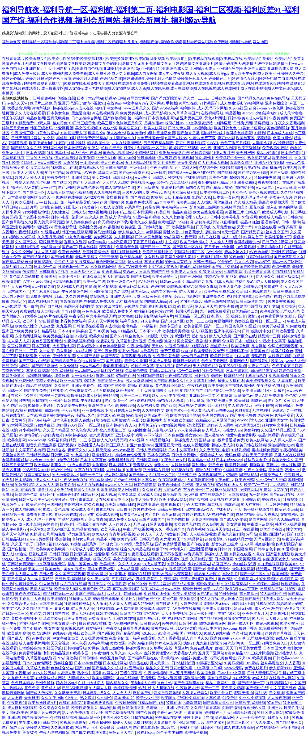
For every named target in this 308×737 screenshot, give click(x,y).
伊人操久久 (265, 277)
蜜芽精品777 (238, 653)
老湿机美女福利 (73, 321)
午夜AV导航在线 (74, 480)
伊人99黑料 (70, 410)
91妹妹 (226, 396)
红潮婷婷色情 (30, 648)
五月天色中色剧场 (219, 247)
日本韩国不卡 (18, 291)
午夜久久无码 (255, 470)
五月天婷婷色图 (274, 504)
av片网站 (43, 282)
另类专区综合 (170, 326)
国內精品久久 (117, 683)
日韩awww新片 (172, 282)
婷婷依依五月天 (168, 643)
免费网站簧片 (146, 153)
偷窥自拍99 (245, 514)
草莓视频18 (263, 123)
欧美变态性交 (26, 326)
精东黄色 (60, 123)
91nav (55, 291)
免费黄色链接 (136, 371)
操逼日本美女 (209, 628)
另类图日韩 (251, 391)
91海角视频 (41, 108)
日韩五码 (253, 212)
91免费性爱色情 (150, 138)
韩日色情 (170, 599)
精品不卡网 (105, 539)
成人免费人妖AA (123, 519)
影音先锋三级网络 (204, 207)
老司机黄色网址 (223, 658)
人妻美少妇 (261, 143)
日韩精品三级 (271, 589)
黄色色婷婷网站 (28, 594)
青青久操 (61, 609)
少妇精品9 (83, 192)
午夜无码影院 (161, 168)
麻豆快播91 (125, 391)
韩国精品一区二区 (190, 316)
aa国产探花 (110, 356)
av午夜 (206, 148)
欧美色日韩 (244, 480)
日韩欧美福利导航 (70, 579)
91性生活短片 (273, 391)
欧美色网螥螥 (169, 485)
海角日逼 (61, 376)
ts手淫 (173, 391)
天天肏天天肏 (218, 569)
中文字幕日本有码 (30, 450)
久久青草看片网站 (201, 381)
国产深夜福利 (39, 420)
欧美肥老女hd (40, 143)
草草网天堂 (107, 173)
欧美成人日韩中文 (155, 609)
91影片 (259, 554)
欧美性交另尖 (89, 227)
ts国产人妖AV (176, 138)
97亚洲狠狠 (228, 306)
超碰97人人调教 (220, 425)
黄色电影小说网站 (170, 386)
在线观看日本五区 (114, 500)
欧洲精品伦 (233, 376)
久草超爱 (213, 698)
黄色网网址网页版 (111, 262)
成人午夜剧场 (111, 163)
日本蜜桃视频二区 (215, 192)
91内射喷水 (295, 326)
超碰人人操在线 (231, 381)
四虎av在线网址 (127, 480)
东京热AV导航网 (192, 405)
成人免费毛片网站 (34, 643)
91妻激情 (133, 470)
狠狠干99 (159, 549)
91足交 (160, 618)
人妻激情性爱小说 (169, 722)
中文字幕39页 (229, 613)
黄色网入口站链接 (24, 277)
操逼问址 (67, 524)
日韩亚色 (9, 366)
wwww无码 (233, 668)
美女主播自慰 (164, 163)
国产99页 (18, 405)
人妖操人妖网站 (60, 192)
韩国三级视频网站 (219, 301)
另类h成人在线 (143, 683)
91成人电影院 (79, 465)
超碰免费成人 (271, 475)
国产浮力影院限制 (166, 98)
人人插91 (204, 202)
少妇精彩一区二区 (152, 148)
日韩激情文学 (133, 708)
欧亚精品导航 (131, 257)
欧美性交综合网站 (185, 415)
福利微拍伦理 (194, 678)
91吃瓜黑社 (24, 202)
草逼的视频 (153, 262)
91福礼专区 (58, 391)
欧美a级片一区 (156, 415)
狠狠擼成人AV (211, 455)
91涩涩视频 (106, 490)
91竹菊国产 (209, 103)
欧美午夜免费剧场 (219, 291)
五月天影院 (195, 400)
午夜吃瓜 (113, 628)
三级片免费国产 (152, 519)
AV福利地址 (202, 128)
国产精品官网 (210, 618)
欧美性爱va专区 (64, 500)
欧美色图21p (110, 529)
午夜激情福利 (138, 346)
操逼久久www (151, 569)
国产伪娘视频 (114, 118)
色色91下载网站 (214, 361)
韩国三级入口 (117, 445)
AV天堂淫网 (196, 504)
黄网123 (272, 465)
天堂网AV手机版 (163, 103)
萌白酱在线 (138, 663)
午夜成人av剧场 (260, 524)
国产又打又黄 (279, 400)
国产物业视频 (62, 257)
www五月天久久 (136, 108)
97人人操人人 (190, 291)
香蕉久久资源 (75, 242)
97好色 (45, 356)
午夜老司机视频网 (138, 529)
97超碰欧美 (67, 658)
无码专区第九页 (267, 539)
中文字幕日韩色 (283, 688)
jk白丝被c (145, 618)
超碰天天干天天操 (257, 455)
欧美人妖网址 (155, 128)
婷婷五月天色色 (15, 128)
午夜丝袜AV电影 (270, 386)
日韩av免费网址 (170, 509)
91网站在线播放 (69, 197)
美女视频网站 (218, 678)
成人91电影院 (29, 524)
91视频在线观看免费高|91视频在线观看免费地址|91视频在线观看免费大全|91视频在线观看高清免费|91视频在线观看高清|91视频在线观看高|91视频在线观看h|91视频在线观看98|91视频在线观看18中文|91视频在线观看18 (153, 83)
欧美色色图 (218, 178)
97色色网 (276, 108)
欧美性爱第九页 (84, 708)
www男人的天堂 (118, 485)
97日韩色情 (292, 217)
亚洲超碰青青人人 (121, 425)
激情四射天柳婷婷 (45, 713)
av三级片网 (28, 207)
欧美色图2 (280, 574)
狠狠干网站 (289, 727)
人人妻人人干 (26, 574)
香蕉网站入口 (254, 708)
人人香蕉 (292, 663)
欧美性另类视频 (176, 331)
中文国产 (297, 683)
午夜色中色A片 (173, 460)
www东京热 (248, 589)
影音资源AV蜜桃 (93, 623)
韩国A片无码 (84, 490)
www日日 (173, 589)
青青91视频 (70, 311)
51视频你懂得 (176, 346)
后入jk (271, 207)
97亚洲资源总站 (243, 182)
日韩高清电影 (116, 168)
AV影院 (81, 336)
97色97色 (151, 613)
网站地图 (260, 42)
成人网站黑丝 (115, 475)
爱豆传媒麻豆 (18, 346)
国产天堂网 (140, 277)
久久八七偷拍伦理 (177, 217)
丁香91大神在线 (39, 158)
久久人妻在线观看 (30, 113)
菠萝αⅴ (77, 217)
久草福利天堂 (148, 405)
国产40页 (69, 247)
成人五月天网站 (181, 673)
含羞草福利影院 (183, 182)
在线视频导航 (212, 113)
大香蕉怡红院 (63, 346)
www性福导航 (43, 287)
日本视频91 (24, 480)
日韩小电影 (60, 217)
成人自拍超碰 (48, 311)
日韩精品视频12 (15, 539)
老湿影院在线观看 (184, 148)
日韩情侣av (243, 396)
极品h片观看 (268, 435)
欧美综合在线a (272, 529)
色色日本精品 (22, 683)
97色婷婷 (18, 569)
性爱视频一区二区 (73, 267)
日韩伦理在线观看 (88, 326)
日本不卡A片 (150, 331)
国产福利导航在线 (143, 658)
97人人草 (238, 638)
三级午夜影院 (131, 673)
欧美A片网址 (159, 584)
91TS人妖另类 (43, 673)
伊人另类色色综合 (81, 222)
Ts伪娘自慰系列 (83, 544)
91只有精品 (84, 262)
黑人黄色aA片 (202, 410)
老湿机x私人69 (91, 168)
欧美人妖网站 (257, 440)
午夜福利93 (73, 504)
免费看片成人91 (39, 514)
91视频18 (22, 673)
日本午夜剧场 (50, 604)
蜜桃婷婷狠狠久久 (261, 381)
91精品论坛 (128, 331)
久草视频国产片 (211, 475)
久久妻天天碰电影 (214, 450)
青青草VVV (143, 465)
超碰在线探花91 (72, 703)
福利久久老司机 (22, 237)
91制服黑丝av (58, 153)
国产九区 (152, 514)
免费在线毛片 (201, 648)
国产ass (199, 569)
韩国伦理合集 (186, 311)
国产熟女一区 (33, 192)
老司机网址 (279, 613)
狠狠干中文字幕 (108, 108)
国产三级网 (279, 173)
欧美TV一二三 (256, 485)
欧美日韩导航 (236, 465)
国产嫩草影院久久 (17, 222)
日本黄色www (131, 514)
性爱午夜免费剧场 (241, 435)
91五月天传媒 (218, 529)
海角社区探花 (242, 569)
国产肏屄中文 (149, 599)
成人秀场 (108, 495)
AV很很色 (111, 227)
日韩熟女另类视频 (167, 178)
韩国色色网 (234, 326)
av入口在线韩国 (73, 584)
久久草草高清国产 (184, 113)
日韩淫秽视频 (107, 613)
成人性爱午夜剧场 (86, 153)
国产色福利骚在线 (189, 683)
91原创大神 (176, 564)
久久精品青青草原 (205, 708)
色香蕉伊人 (194, 232)
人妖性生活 (60, 212)
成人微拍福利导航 (120, 187)
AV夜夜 (90, 173)
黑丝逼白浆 (80, 113)
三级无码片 (138, 168)
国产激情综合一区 (37, 718)
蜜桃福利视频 (195, 732)
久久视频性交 (153, 410)
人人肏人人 (121, 693)
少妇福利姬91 (266, 113)
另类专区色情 (107, 549)
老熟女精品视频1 (57, 653)
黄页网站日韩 (162, 628)
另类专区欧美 (158, 455)
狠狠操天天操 (50, 242)
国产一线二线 (91, 475)
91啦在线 (27, 311)
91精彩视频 (240, 450)
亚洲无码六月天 (156, 470)
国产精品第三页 (288, 722)
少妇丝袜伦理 (243, 564)
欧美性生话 (293, 708)
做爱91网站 (282, 138)
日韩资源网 (242, 123)
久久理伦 (104, 698)
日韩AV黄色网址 (149, 237)
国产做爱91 (259, 361)
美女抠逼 (117, 643)
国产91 (210, 579)
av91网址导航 (135, 306)
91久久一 (46, 197)
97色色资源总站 (84, 430)
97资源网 (249, 217)
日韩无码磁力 (243, 713)
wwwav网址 (265, 187)
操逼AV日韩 (115, 98)
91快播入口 (178, 549)
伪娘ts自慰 (66, 98)
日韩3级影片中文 (256, 331)
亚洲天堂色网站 (15, 534)
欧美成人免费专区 (117, 311)
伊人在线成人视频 (213, 163)
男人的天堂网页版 (49, 222)
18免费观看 (245, 247)
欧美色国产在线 (268, 296)
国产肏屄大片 (13, 727)
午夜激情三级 (22, 133)
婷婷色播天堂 (290, 371)
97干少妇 (271, 306)
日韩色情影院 (145, 485)
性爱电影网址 (246, 579)
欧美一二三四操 (199, 321)
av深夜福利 (183, 574)
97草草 (156, 197)
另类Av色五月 (280, 197)
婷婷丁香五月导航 (198, 718)
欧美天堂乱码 (65, 589)
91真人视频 (223, 282)
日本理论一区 (218, 316)
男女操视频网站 (103, 267)
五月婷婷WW (122, 579)
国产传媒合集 (198, 544)
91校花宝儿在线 (64, 168)
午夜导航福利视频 (79, 341)
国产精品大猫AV (220, 187)
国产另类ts (67, 445)
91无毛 (257, 618)
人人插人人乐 (18, 341)
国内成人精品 (155, 301)
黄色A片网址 (215, 118)
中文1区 (171, 242)
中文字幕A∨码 (135, 103)
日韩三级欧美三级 (34, 500)
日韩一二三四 (26, 351)
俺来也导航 (105, 376)
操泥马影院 (172, 495)
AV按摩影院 (283, 143)
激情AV (231, 589)
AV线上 (144, 688)
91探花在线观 (240, 554)
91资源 (90, 287)
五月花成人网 (185, 168)
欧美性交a (96, 133)
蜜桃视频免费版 (265, 450)
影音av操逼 (171, 514)
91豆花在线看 (182, 470)
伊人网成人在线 (70, 287)
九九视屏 (63, 326)
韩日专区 (50, 722)
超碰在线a (74, 173)
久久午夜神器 (52, 698)
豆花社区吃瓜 (181, 668)
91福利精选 (105, 609)
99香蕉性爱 (116, 584)
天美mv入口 (213, 589)
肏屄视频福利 (267, 727)
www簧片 (143, 178)
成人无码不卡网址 (212, 108)
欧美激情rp (136, 133)
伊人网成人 (211, 430)
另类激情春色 (99, 618)
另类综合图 (243, 321)
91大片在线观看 (116, 277)
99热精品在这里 (168, 718)
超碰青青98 (200, 153)
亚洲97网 (64, 490)
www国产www (87, 371)
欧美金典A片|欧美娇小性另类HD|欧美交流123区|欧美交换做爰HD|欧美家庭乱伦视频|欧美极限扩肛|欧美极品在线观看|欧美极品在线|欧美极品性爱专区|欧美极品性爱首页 (165, 59)
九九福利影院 (207, 643)
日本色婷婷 (88, 247)
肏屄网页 (118, 554)
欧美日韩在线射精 (251, 445)
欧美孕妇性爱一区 (230, 158)
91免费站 (230, 698)
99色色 (162, 182)
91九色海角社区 (78, 237)
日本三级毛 (41, 346)
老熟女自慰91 (83, 539)
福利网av (199, 465)
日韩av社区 (90, 495)
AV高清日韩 (168, 633)
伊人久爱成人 (262, 722)
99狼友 (90, 381)
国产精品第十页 (250, 683)
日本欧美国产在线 (154, 272)
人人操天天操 (99, 450)
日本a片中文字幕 (231, 673)
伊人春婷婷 (166, 158)
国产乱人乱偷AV (87, 182)
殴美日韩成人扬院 (86, 396)
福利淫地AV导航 (25, 187)
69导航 (251, 534)
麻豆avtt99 (126, 158)
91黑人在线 (80, 420)
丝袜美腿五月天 (228, 509)
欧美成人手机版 (275, 212)
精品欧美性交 (98, 143)
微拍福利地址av (281, 445)
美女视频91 (164, 366)
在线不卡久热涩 (24, 396)
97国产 (232, 475)
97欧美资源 (149, 351)
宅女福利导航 (176, 534)
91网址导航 (76, 143)
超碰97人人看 (216, 554)
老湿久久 (161, 465)
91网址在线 (188, 103)
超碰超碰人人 (240, 178)
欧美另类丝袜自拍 (58, 336)
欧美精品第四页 (245, 311)
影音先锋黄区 (13, 376)
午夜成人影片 (30, 722)
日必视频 (202, 376)
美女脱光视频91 (88, 128)
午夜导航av (224, 480)
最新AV (278, 410)
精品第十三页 (269, 336)
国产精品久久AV (251, 98)
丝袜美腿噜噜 (195, 178)
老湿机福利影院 (121, 460)
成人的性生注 (139, 430)
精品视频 (232, 113)
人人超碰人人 (119, 524)
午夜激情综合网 (74, 291)
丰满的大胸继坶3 (72, 519)
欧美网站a (27, 227)
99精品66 (203, 420)
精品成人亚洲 (183, 584)
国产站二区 (61, 182)
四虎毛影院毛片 (148, 579)
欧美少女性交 (147, 698)
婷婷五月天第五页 (17, 465)
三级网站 (54, 504)
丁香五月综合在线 (148, 242)
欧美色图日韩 (286, 509)
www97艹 (48, 187)
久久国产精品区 (56, 430)
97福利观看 (284, 415)
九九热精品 (279, 485)
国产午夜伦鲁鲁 (243, 415)
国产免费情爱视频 (170, 544)
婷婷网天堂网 (37, 727)
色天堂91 (37, 529)
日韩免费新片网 (286, 291)
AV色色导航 (259, 252)
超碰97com (258, 108)
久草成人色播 (37, 668)
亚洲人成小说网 (129, 435)
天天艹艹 (244, 227)
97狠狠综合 (284, 405)
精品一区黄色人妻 (83, 564)
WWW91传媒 (62, 470)
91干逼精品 (216, 405)
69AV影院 (134, 415)
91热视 (213, 143)
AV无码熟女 (148, 282)
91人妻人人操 (100, 688)
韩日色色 (215, 465)
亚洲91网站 (80, 178)
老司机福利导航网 (195, 267)
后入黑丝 (63, 351)
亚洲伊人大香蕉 (184, 272)
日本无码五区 (237, 371)
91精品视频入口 (159, 440)
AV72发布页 (94, 197)
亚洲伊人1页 (106, 158)
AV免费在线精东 (186, 609)
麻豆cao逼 (226, 138)
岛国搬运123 (124, 698)
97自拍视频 (48, 321)
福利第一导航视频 (54, 396)
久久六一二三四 (196, 98)
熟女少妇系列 (88, 673)
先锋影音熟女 (26, 584)
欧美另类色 (261, 658)
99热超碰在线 (76, 435)
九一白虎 (30, 306)
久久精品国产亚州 (37, 609)
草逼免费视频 (37, 371)
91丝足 (231, 277)
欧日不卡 (30, 321)
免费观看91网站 (275, 148)
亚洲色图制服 (63, 356)
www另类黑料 (41, 539)
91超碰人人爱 (80, 599)
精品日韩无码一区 (58, 594)
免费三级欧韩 (112, 648)
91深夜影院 (269, 311)
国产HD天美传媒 (103, 331)
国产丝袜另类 (188, 133)
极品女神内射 (235, 252)
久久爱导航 (69, 366)
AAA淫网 (137, 440)
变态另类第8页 (101, 435)
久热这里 (46, 326)
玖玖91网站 (41, 633)
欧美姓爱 (67, 485)
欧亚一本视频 (71, 381)
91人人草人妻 (45, 252)
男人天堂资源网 (138, 381)
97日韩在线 (186, 475)
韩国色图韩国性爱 (79, 306)
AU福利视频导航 (67, 282)
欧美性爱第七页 (278, 237)
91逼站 (93, 148)
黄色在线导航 (278, 98)
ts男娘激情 (121, 420)
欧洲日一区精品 (186, 361)
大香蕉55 (99, 465)
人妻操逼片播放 (94, 638)
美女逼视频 (235, 524)
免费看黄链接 (30, 653)
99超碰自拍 (50, 247)
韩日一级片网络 (202, 613)
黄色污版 (225, 579)
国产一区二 (213, 326)
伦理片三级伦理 (43, 103)
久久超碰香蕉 (76, 296)
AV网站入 (110, 673)
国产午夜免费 (105, 351)
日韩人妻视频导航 (151, 450)
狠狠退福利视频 (142, 400)
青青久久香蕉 (135, 361)
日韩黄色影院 (67, 495)
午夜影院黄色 (80, 391)
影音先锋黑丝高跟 (41, 445)
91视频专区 (174, 504)
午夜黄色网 (278, 118)
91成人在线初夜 (217, 633)
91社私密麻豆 (119, 242)
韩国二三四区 (238, 722)
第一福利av (137, 118)
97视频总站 (74, 628)
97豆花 (105, 589)
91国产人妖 (201, 197)
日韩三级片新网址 (277, 242)
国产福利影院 (277, 554)
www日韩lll (286, 187)
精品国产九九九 (199, 282)
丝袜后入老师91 (257, 460)
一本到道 (232, 391)
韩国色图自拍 (178, 519)
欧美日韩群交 (221, 356)
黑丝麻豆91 (223, 202)
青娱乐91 (46, 495)
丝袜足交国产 (276, 232)
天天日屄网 (245, 153)
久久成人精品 (245, 202)
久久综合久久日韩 (54, 708)
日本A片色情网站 (37, 663)
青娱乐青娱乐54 (167, 693)
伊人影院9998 (280, 668)
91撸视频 (290, 500)
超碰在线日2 (111, 148)
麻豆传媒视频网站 (147, 420)
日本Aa (64, 331)
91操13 (290, 316)
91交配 (48, 138)
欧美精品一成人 (201, 460)
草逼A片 (181, 648)
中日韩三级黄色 (82, 123)
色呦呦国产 (167, 222)
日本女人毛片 (279, 718)
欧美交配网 (193, 326)
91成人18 (201, 217)
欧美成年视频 (18, 633)
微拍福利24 (143, 311)
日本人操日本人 (144, 500)
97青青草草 (108, 257)
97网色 (93, 648)
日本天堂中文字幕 (85, 272)
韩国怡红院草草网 (77, 232)
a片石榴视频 (104, 391)
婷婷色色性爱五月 (130, 455)
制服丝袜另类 (13, 168)
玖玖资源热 (290, 584)
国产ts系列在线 (282, 495)
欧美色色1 (53, 569)
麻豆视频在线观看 (225, 500)
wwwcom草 (37, 440)
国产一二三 (210, 688)
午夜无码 (188, 237)
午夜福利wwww (175, 207)
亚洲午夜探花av (227, 331)
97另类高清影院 (248, 559)
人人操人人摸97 (283, 440)
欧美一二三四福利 (135, 396)
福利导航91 (129, 321)
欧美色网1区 (282, 158)
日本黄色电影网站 (163, 118)
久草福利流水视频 (131, 341)
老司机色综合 (191, 301)
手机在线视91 (256, 376)
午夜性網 (101, 653)
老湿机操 (43, 182)
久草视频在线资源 (41, 658)
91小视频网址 (30, 430)
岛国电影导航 (251, 306)
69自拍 (296, 148)
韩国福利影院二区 (189, 252)
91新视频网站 (277, 683)
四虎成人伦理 (96, 217)
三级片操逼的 (261, 653)
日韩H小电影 (211, 727)
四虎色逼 (258, 400)
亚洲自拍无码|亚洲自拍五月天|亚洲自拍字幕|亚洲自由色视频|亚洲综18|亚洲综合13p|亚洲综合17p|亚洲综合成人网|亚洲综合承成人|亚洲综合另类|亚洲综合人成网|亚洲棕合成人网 (148, 69)
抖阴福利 (149, 326)
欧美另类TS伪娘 (232, 366)
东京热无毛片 (86, 727)
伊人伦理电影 (65, 158)
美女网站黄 (103, 237)
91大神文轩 (250, 504)
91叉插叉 (128, 599)
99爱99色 (225, 262)
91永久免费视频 (252, 698)
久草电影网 (233, 272)
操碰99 (169, 341)
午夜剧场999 (125, 703)
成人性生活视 (231, 103)
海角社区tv (46, 490)
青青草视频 (105, 509)
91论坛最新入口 (73, 133)
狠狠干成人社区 (240, 623)
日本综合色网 (45, 267)
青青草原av (88, 500)
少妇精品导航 (45, 331)
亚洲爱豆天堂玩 (168, 445)
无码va (138, 524)
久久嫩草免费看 (67, 693)
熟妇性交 (199, 336)
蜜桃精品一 (131, 326)
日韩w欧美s (237, 118)
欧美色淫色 (35, 504)
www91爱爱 (11, 306)
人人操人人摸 (46, 485)
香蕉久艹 (58, 465)
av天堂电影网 (127, 609)
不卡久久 (292, 470)
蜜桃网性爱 (52, 148)
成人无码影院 (82, 613)
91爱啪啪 (289, 549)
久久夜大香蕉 (98, 579)
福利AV (261, 693)
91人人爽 (242, 356)
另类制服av (153, 123)
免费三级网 (169, 351)
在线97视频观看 (196, 445)
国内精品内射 (212, 133)
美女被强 (275, 470)
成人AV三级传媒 (268, 609)
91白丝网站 (214, 391)
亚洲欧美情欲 (101, 291)
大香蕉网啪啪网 (200, 480)
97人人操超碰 (267, 282)
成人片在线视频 (90, 485)
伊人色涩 (78, 643)
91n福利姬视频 (27, 247)
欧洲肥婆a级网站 (173, 500)
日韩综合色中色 (267, 549)
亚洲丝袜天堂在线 (174, 153)
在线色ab (114, 103)
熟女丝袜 (135, 262)
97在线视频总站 (213, 495)
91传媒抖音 (273, 287)
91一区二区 (250, 643)
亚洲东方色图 (224, 148)
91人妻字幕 (150, 321)
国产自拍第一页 (20, 549)
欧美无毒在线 (75, 618)
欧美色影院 (16, 440)
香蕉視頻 (62, 539)
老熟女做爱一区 (64, 623)
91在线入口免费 (127, 410)
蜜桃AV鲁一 (173, 232)
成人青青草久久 (195, 638)
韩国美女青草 (206, 287)
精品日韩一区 (89, 718)
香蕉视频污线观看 (136, 356)
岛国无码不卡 (237, 351)
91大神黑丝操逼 (20, 425)
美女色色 (239, 192)
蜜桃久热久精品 (143, 222)
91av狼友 (86, 514)
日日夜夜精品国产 (158, 143)
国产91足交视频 (225, 267)
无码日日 (258, 356)
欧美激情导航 (182, 227)
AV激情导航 (29, 435)
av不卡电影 (97, 242)
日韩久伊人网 (179, 128)
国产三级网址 (148, 187)
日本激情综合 (75, 148)
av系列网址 (133, 207)
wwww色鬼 (295, 163)
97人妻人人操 (82, 609)
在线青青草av (13, 59)
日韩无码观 (148, 539)
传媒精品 (30, 272)
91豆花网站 (24, 381)
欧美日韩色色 (225, 128)
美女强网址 (101, 178)
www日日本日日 (195, 356)
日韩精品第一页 (156, 227)
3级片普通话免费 (161, 133)
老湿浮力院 (105, 341)
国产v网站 (66, 187)
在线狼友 (116, 638)
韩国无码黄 (133, 594)
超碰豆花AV (66, 425)
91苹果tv (256, 633)
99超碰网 (171, 237)
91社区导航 (52, 648)
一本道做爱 (89, 163)
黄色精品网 (224, 718)
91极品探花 (265, 604)
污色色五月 (91, 311)
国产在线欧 (139, 197)
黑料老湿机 (215, 722)
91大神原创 (48, 584)
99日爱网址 (228, 594)
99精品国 (110, 396)
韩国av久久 (85, 415)
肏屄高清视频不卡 (26, 618)
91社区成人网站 (270, 713)
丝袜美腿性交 (272, 663)
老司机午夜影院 (260, 638)
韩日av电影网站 (187, 296)
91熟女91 (242, 410)
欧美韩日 (241, 400)
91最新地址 (146, 158)
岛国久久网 (194, 187)
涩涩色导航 (270, 222)
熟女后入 (159, 396)
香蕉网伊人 (239, 361)
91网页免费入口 (274, 643)
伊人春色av (116, 133)
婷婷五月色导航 (112, 658)
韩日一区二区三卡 (270, 321)
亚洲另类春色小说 (86, 386)
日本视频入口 (120, 465)
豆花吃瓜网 (38, 554)
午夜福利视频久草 (212, 257)
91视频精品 (281, 272)
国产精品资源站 (44, 366)
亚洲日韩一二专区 (204, 396)
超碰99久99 (137, 584)
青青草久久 (77, 450)
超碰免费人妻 (186, 440)
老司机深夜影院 (129, 301)
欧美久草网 (127, 495)
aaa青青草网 (164, 202)
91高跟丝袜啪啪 (259, 257)
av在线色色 (172, 490)
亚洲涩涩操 (196, 425)
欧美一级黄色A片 (121, 282)
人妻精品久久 (79, 678)
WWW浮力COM (250, 420)
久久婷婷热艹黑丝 (264, 584)
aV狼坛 (21, 554)
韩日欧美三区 (84, 633)
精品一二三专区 (82, 440)
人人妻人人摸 (120, 604)
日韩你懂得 (88, 658)
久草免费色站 (224, 227)
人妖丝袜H (115, 470)
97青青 (214, 341)
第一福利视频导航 (258, 509)
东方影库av (248, 594)
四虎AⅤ (244, 658)
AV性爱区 (214, 252)
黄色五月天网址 (122, 732)
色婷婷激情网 (114, 346)
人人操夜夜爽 (278, 698)
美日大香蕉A (267, 514)
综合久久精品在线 (284, 519)
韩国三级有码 (41, 128)
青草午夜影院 (191, 579)
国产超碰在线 (257, 688)
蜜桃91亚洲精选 (272, 534)
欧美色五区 (245, 138)
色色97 (291, 396)
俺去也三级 (185, 202)
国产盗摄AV (32, 628)
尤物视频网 (97, 212)
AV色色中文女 (42, 460)
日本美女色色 (58, 113)
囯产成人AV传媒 (233, 519)
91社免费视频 (213, 371)
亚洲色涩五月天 (255, 613)
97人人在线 (209, 599)
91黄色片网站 (46, 133)
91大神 (97, 713)
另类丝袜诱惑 (13, 455)
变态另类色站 (46, 381)
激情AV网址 (97, 574)
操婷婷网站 (248, 490)
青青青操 (195, 713)
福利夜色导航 (112, 371)
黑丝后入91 (219, 346)
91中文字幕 (11, 609)
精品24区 (18, 301)
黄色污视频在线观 (263, 192)
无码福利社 (261, 410)
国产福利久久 (191, 633)
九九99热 (121, 291)
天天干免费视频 (174, 613)
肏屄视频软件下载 (113, 222)
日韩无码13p (122, 178)
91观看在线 (50, 232)
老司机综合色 (282, 351)
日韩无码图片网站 (26, 138)
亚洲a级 (13, 718)
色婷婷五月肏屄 (129, 123)
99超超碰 (39, 400)
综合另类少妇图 (169, 732)
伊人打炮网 (290, 465)
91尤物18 (167, 539)
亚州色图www (142, 445)
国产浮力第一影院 (253, 173)
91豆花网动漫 (37, 168)
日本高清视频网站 (22, 197)
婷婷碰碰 (158, 287)
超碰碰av (212, 232)
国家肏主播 (219, 638)
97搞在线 (173, 703)
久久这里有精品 (234, 584)
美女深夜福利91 (185, 192)
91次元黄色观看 (56, 509)
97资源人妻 (66, 673)
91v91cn (71, 698)
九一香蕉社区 (82, 376)
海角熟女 (251, 430)
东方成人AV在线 (110, 415)
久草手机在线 (161, 648)
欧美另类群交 (183, 594)
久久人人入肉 (129, 564)
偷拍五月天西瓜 (170, 400)
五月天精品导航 (138, 163)
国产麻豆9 (40, 291)
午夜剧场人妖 (187, 688)
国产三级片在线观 (34, 361)
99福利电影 (189, 727)
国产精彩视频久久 (169, 381)
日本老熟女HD (89, 346)
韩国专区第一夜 (164, 291)
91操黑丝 (48, 277)
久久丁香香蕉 (168, 638)
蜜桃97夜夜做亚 (100, 569)
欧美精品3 (107, 564)
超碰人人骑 (121, 722)
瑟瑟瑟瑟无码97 (289, 604)
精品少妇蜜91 (268, 153)
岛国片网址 (258, 519)
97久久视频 (93, 504)
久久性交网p (21, 252)
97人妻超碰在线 (273, 594)
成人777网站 (143, 604)
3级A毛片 (230, 574)
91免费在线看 (67, 460)
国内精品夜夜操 (263, 371)
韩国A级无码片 (217, 604)
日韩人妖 (78, 212)
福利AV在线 (59, 544)
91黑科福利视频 (146, 217)
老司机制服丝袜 (15, 460)
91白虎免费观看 (139, 202)
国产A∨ (116, 336)
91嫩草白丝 (44, 425)
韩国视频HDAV (180, 287)
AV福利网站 (98, 643)
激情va (253, 316)
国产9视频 (105, 633)
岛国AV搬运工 (59, 529)
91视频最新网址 (73, 722)
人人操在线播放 (202, 534)
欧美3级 (289, 168)
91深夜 (290, 589)
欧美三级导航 (249, 148)
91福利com (146, 732)
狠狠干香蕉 (248, 628)
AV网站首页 (253, 237)
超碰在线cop (62, 108)
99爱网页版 (63, 128)
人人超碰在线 (163, 688)
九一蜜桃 (294, 410)
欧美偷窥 (86, 158)
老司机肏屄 (271, 168)
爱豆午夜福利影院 (190, 143)
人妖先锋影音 (191, 604)
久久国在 (61, 386)
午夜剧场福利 (92, 400)
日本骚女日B (109, 544)
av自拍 (186, 351)
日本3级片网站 (115, 663)
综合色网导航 (188, 371)
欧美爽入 (168, 698)
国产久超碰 (145, 713)
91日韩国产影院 (150, 376)
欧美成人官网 (106, 514)
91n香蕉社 (117, 574)
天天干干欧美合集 (250, 718)
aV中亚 (28, 282)
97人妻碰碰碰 (188, 430)
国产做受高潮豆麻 (134, 173)
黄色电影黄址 (65, 227)
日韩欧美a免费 (223, 98)
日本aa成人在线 (280, 133)
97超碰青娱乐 (51, 435)
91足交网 (152, 207)
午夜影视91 (16, 703)
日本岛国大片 (274, 648)
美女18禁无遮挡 (187, 524)
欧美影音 (107, 727)
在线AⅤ (281, 638)
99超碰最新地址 (106, 599)
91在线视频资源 (105, 113)
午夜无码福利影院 (54, 732)
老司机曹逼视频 (100, 703)
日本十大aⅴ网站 (90, 98)
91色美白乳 (88, 207)
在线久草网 (91, 277)
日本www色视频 (87, 663)
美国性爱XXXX (116, 718)
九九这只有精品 (40, 579)
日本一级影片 (246, 341)
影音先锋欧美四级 (178, 420)
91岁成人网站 (149, 495)
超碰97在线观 (193, 514)
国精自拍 (206, 440)
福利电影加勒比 (162, 306)
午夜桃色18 (196, 386)
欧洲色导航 (44, 683)
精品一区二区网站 (287, 262)
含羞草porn (155, 708)
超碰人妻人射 (222, 445)
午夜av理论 (160, 192)
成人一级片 (231, 237)
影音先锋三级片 (224, 544)
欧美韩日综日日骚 (120, 504)
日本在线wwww (229, 460)
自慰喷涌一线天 (110, 381)
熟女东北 (87, 698)
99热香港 (169, 623)
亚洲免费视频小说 (97, 410)
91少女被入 (289, 623)
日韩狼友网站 (146, 316)
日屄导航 (203, 227)
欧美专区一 (82, 653)
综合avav (130, 272)
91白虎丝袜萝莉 (270, 564)
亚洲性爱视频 (200, 549)
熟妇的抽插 (264, 544)
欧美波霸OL (57, 599)
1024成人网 (82, 351)
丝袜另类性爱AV (158, 653)
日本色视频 (35, 153)
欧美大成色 (98, 336)
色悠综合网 (208, 168)
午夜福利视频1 (27, 232)
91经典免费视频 (159, 524)
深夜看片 (106, 247)
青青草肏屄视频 (122, 534)
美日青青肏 (97, 519)
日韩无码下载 (242, 604)
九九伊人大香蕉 (20, 678)
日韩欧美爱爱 (283, 331)
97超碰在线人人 (229, 485)
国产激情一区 (116, 400)
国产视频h (114, 361)
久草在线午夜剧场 (89, 470)
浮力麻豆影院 (79, 534)
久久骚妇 (239, 633)
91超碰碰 (79, 331)
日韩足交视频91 (184, 455)
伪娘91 (188, 643)
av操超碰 (153, 232)
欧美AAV (99, 534)
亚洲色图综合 (276, 103)
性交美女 (293, 529)
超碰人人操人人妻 (30, 178)
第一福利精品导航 (75, 202)
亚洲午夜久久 (213, 296)
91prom (248, 113)
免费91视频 (142, 722)
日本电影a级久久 (199, 509)
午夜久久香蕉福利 (289, 123)
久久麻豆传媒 (62, 727)
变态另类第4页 (247, 425)
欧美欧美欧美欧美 (50, 549)
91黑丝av (28, 163)
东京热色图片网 (90, 187)
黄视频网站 (223, 321)
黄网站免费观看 (20, 564)
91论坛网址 (204, 158)
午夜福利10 (178, 396)
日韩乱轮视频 (44, 98)
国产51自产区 (172, 321)
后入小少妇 (243, 262)
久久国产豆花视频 (70, 574)
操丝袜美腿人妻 (219, 400)
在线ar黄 (110, 128)
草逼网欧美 (52, 618)
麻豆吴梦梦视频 (136, 628)
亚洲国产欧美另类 (17, 331)
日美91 (129, 148)
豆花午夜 (280, 490)
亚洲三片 (274, 708)
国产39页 (168, 405)
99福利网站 (253, 103)
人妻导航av (287, 381)
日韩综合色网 (26, 495)
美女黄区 (18, 420)
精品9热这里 (109, 708)
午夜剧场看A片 (269, 247)
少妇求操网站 (199, 564)
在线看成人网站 (282, 678)
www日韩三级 (49, 163)
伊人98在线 (205, 485)
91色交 (35, 613)
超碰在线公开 (144, 509)
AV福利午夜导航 (220, 514)
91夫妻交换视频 (281, 301)
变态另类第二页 (112, 430)
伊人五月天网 (206, 306)
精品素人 (263, 569)
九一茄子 (46, 351)
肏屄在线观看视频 (283, 346)
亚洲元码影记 (69, 103)
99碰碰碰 (185, 222)
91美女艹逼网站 (252, 128)
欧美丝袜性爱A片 (42, 703)
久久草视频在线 (107, 192)
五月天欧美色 (58, 118)
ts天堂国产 (231, 232)
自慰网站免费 (54, 534)
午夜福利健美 (291, 450)
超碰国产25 (221, 564)
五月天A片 (97, 584)
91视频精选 (278, 376)
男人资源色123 (205, 366)
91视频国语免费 (178, 569)
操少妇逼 (190, 495)
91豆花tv (71, 207)
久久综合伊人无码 (271, 480)
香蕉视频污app (142, 182)
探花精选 (263, 138)
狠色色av (183, 366)
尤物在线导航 (127, 678)
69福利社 (246, 277)
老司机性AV (175, 123)
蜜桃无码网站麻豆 (134, 287)
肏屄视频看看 (117, 197)
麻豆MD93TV (204, 173)
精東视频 (214, 504)
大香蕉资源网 (18, 108)
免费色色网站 (69, 252)
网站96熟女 (99, 296)
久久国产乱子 (22, 544)
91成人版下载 (153, 564)
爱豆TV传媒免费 (132, 267)
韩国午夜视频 (13, 118)
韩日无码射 (243, 609)
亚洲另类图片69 (215, 415)
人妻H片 (166, 336)
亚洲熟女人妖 (286, 653)
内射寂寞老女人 (276, 559)
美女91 (101, 732)
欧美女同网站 (103, 678)
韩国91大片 (195, 722)
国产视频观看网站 (240, 386)
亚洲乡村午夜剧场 (269, 163)
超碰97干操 (244, 187)
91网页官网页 (138, 98)
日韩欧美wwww (286, 658)
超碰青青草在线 (278, 633)
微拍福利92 (65, 415)
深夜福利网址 (152, 589)
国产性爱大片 (166, 604)
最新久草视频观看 (273, 202)
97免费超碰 (268, 579)
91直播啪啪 (229, 222)
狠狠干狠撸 (263, 405)
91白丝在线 (54, 173)
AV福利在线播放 (29, 410)
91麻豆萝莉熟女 (37, 475)
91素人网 (43, 123)
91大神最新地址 (35, 212)
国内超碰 (116, 202)
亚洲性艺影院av (283, 252)
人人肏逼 (99, 604)
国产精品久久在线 (26, 148)
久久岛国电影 (213, 524)
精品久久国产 (156, 668)
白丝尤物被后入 (91, 683)
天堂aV (158, 346)
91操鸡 (59, 143)
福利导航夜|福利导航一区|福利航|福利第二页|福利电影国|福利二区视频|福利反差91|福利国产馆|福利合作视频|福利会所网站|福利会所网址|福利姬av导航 (127, 42)
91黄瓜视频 (233, 663)
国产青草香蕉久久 (218, 703)
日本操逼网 (142, 212)
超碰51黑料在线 (56, 613)
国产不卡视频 (171, 554)
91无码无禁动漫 (254, 197)
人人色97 (134, 653)
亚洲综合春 (56, 450)
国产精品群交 (252, 232)
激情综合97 (252, 287)
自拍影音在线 (50, 207)
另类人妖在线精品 (289, 455)
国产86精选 (226, 173)
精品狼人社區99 (207, 574)
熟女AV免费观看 (76, 713)
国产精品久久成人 (107, 668)
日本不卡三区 (69, 277)
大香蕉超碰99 (99, 722)
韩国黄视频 (18, 143)
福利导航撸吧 (230, 168)
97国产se (274, 703)
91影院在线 (199, 346)
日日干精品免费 (177, 197)
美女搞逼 (288, 306)
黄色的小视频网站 (118, 153)
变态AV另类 (214, 277)
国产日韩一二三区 (155, 247)
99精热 (259, 133)
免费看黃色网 (127, 247)
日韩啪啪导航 (75, 648)
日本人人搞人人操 (28, 173)
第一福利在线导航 (140, 638)
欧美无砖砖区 (273, 326)
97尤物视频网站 (171, 425)
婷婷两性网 (288, 579)
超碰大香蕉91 (136, 648)
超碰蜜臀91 (214, 539)
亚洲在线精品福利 (90, 594)
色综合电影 (281, 267)
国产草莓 (252, 599)
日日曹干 (123, 509)
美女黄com (194, 435)
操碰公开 (238, 316)
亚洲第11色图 (172, 187)
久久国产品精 (88, 356)
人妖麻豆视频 (279, 356)
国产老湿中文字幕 (34, 217)
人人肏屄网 (20, 287)
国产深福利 (198, 500)
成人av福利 (257, 118)
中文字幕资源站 (199, 123)
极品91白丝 (181, 212)
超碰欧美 (257, 465)
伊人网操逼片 (129, 490)
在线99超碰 (61, 633)
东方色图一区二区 (198, 490)
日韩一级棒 (290, 222)
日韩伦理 (123, 727)
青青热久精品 (241, 163)
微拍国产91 (142, 693)
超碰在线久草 (142, 366)
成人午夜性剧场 (27, 559)
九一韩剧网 (258, 495)
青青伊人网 (63, 262)
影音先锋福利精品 (213, 182)
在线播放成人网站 (50, 678)
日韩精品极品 (37, 455)
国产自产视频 (51, 306)
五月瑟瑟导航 (223, 420)
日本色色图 (290, 153)
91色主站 (164, 683)
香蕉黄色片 (259, 351)
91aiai (59, 296)
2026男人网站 (13, 296)
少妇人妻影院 (111, 207)
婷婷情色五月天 (217, 713)
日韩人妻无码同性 (262, 673)
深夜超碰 (99, 202)
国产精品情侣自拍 (17, 262)
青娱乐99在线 (65, 514)
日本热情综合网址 (86, 118)
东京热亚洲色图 (150, 504)
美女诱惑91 (188, 599)
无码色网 (232, 455)
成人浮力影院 (120, 217)
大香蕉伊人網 (185, 653)
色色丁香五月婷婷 (235, 143)
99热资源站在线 (35, 470)
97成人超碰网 (127, 569)
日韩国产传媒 (131, 613)
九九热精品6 (12, 688)
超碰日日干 (191, 589)
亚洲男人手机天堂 (125, 296)
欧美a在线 (252, 168)
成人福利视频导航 (43, 301)
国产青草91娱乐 (146, 727)
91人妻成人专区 (81, 549)
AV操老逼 (185, 306)
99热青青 (50, 524)
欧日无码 (243, 291)
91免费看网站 (272, 316)
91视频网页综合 (234, 207)
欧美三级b (105, 123)
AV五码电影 (134, 668)
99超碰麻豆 (271, 500)
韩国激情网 (242, 549)
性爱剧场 (101, 554)
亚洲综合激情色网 (92, 524)
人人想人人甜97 (115, 182)
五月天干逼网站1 (212, 653)
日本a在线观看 (23, 490)
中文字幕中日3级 (208, 668)
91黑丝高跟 (232, 470)
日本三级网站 (288, 277)
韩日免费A (16, 579)
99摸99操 (127, 405)
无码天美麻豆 (86, 257)
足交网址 (258, 346)
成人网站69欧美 (28, 509)
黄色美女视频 (232, 688)
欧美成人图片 (82, 509)
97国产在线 (125, 376)
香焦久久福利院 (231, 534)
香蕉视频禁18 (269, 182)
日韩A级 (46, 574)
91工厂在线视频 (245, 529)
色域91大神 (164, 311)
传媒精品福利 (65, 718)
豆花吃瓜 (257, 207)
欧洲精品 (182, 336)
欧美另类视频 (131, 113)
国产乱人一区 (18, 638)
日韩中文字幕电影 (225, 217)
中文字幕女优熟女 (163, 267)
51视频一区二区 (162, 475)
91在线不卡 (241, 678)
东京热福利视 (148, 559)
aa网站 (24, 366)
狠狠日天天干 (225, 648)
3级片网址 (169, 727)
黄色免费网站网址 (123, 623)
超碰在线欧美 (114, 386)
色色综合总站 (62, 668)
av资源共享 (287, 227)
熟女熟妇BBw (258, 158)
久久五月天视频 (50, 237)
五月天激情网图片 (152, 391)
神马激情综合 (105, 232)
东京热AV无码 (164, 430)
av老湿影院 (192, 703)
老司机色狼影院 (239, 133)
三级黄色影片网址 (157, 296)
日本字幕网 (223, 559)
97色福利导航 (62, 371)
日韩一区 (14, 391)
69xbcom (230, 628)
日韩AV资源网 (169, 678)
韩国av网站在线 (163, 371)
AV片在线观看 (55, 316)
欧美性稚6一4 (177, 410)
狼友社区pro (66, 683)
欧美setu (292, 564)
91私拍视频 (107, 287)
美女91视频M (75, 569)
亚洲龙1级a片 (13, 153)
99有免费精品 (58, 178)
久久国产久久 (26, 242)
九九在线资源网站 (126, 143)
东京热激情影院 (125, 589)
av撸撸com (224, 410)
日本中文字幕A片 (182, 450)
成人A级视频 (201, 331)
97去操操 (112, 326)
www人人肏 (295, 361)
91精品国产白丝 (151, 703)
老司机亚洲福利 (116, 366)
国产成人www (180, 173)
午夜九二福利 (259, 366)
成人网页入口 (231, 599)
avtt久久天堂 (17, 103)
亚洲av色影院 (177, 708)
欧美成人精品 (270, 217)
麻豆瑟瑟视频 (226, 490)
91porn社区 (238, 108)
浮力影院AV (169, 658)
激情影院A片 (103, 455)
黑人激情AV (214, 435)
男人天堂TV (160, 663)
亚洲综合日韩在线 (64, 400)
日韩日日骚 (58, 554)
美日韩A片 (223, 549)
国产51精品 (248, 475)
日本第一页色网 (226, 197)
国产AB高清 (207, 594)
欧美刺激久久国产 (287, 460)
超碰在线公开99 (208, 470)
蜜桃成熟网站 (100, 480)
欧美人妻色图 (230, 287)
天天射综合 (186, 163)
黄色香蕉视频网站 (47, 341)
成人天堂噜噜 (291, 113)
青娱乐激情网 (71, 301)
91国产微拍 (231, 708)
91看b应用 (222, 123)
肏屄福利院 (57, 440)
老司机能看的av (247, 242)
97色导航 (236, 257)
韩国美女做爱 (250, 648)
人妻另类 (70, 163)
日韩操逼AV (150, 623)
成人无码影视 (155, 113)
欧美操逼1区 (131, 227)
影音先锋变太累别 (180, 257)
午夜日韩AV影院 (178, 376)
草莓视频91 (43, 262)
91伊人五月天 (223, 153)
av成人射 (114, 594)
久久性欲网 (153, 257)
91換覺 (127, 544)
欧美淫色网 (240, 346)
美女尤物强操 (124, 559)
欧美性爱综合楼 (95, 252)
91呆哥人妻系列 (41, 405)
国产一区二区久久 (255, 574)
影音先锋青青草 (257, 272)
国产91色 (82, 668)
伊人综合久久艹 (131, 232)
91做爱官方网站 (237, 618)
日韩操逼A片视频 (53, 272)
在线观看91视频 (175, 559)
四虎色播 (51, 410)
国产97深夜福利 (165, 108)
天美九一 (35, 569)
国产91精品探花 (190, 539)
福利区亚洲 (28, 356)
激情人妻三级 (41, 589)
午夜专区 (76, 316)
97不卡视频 (153, 435)
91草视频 (185, 158)
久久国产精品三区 (276, 430)
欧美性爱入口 (130, 128)
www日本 (159, 173)
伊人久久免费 (220, 336)
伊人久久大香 (46, 480)
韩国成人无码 (160, 361)
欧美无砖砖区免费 (209, 351)
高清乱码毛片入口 (17, 267)
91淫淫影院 (24, 485)
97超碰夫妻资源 (267, 178)
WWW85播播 (123, 450)
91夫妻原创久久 (122, 138)
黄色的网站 (287, 207)
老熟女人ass (232, 430)
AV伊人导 (291, 609)
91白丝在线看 (265, 227)
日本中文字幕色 (93, 460)
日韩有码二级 (120, 212)
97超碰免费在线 (190, 698)
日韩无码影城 (81, 554)
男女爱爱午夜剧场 (192, 341)
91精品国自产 (191, 391)
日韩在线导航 (13, 415)
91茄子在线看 (209, 237)
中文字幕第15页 (65, 638)
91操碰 (35, 534)
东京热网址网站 (28, 336)
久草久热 (149, 480)
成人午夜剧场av (15, 529)
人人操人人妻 (221, 242)
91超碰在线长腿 (157, 594)
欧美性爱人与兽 (90, 445)
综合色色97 (134, 336)
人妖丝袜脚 (180, 465)
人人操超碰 (123, 237)
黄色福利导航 (278, 128)
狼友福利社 (95, 628)
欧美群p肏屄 (127, 539)
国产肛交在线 (244, 336)
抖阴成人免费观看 (99, 301)
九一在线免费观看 (215, 311)
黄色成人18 (50, 688)
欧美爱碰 (215, 386)
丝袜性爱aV (245, 282)
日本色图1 (60, 420)
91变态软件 (229, 643)
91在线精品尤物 (239, 539)
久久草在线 (151, 490)
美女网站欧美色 (15, 713)
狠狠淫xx (44, 227)
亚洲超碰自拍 (123, 618)
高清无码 (148, 678)
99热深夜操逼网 (212, 623)
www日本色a (90, 366)
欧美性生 (125, 316)
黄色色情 (31, 688)
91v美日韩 (162, 212)
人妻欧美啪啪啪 (204, 519)
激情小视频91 (93, 103)
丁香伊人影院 (22, 182)
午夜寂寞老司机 (171, 480)
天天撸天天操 (276, 618)
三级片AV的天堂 (136, 192)
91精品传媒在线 (85, 529)
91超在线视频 (142, 718)
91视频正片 (234, 212)
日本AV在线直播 (40, 415)
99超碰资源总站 (209, 663)
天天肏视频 (60, 643)
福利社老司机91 (240, 296)
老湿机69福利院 (140, 643)
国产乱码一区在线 (187, 247)
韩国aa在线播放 (141, 386)
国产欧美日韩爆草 (255, 267)
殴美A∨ (277, 361)
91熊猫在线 (101, 420)
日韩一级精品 (204, 262)
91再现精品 (111, 272)
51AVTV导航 (186, 628)
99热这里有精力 (178, 262)
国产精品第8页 (128, 633)
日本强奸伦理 (182, 663)
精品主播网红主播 (220, 683)
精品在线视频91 (39, 386)
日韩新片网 (60, 455)
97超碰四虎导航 (109, 306)
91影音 (265, 490)
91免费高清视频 (39, 296)
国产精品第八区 (35, 257)
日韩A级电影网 (74, 688)
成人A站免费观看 (269, 396)
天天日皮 (31, 698)
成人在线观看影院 (239, 727)
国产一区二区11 (91, 425)
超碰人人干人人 (150, 534)
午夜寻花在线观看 (143, 554)
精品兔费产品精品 (92, 138)
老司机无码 (289, 311)
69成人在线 (84, 108)
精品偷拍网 (35, 118)
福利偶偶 (187, 108)
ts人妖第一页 (93, 361)
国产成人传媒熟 (39, 693)
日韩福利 (171, 579)
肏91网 (227, 341)
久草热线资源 (201, 559)
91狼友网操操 (210, 272)
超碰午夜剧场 (206, 222)
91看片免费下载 (202, 138)
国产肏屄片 (138, 475)
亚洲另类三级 (191, 118)
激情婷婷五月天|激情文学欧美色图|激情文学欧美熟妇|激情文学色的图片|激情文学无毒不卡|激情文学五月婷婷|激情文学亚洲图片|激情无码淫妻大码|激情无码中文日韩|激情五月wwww (152, 64)
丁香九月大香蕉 (32, 599)
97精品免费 (24, 123)
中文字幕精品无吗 (101, 316)
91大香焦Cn (32, 316)
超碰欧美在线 (207, 584)
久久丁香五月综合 (170, 529)
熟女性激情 (53, 628)
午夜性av (164, 713)
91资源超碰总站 (77, 604)
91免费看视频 (270, 628)
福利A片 (166, 316)
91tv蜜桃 (252, 663)
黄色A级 (155, 341)
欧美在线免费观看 (208, 212)
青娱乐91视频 (267, 623)
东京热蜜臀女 (13, 371)
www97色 (263, 262)
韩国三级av (140, 291)
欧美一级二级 (94, 282)
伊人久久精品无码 (112, 440)
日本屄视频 (237, 495)
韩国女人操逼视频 (290, 524)
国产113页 (295, 534)
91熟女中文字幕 (272, 341)
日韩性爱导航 (147, 460)
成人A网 (247, 544)
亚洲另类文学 (276, 420)
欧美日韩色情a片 (194, 242)
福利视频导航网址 (126, 252)
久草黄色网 (88, 589)
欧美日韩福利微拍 (157, 252)
